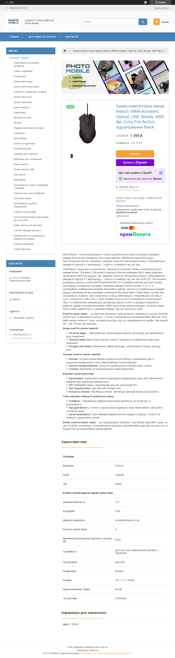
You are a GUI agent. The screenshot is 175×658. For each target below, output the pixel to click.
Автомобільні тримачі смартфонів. (25, 205)
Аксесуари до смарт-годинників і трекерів (31, 186)
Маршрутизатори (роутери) (28, 128)
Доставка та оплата (42, 36)
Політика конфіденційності (119, 653)
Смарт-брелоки (22, 249)
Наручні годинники (24, 244)
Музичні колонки (22, 117)
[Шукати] (143, 22)
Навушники (20, 112)
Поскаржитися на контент (92, 653)
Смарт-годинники (23, 71)
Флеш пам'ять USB (24, 169)
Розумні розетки (22, 148)
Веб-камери (20, 138)
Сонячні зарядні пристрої (27, 230)
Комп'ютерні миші (23, 81)
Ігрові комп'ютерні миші (26, 86)
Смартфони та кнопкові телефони (26, 64)
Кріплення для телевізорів (28, 159)
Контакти (71, 36)
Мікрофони (20, 179)
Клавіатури (20, 76)
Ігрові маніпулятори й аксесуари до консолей (31, 218)
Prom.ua (104, 647)
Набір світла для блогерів (28, 225)
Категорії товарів (19, 57)
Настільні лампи (22, 198)
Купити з (135, 162)
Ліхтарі (17, 122)
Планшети (19, 133)
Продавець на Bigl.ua (87, 650)
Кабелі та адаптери (24, 143)
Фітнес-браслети (23, 97)
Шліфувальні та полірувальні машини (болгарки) (29, 237)
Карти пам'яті (21, 164)
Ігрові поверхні (22, 107)
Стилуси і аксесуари (25, 212)
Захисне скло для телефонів (29, 193)
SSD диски (19, 174)
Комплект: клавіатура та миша (30, 91)
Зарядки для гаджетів (26, 154)
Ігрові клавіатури (23, 102)
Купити (135, 153)
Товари (14, 36)
